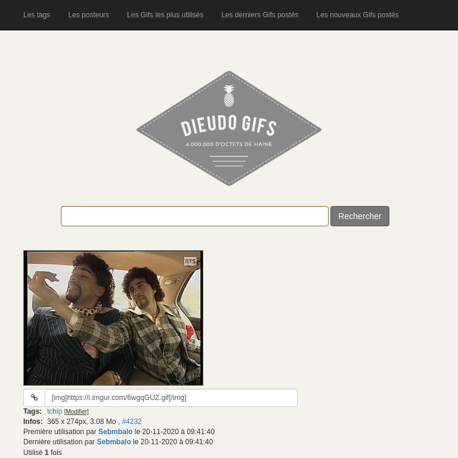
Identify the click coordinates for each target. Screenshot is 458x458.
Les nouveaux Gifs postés (358, 15)
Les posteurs (88, 15)
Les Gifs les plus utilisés (165, 15)
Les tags (36, 15)
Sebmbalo (115, 432)
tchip (54, 411)
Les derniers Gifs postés (259, 15)
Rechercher (359, 216)
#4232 (131, 421)
